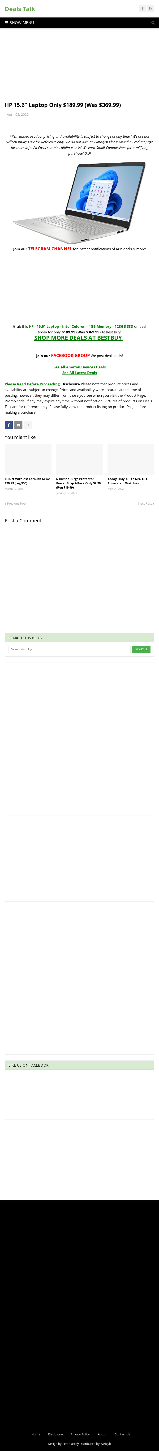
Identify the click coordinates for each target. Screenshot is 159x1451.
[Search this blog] (70, 649)
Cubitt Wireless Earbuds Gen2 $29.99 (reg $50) (27, 481)
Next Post (145, 503)
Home (35, 1434)
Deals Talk (20, 9)
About (102, 1434)
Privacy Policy (80, 1434)
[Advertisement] (79, 68)
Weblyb (105, 1444)
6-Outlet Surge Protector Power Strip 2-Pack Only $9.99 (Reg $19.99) (78, 483)
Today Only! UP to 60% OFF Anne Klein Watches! (127, 481)
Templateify (70, 1444)
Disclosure (55, 1434)
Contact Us (122, 1434)
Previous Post (16, 503)
